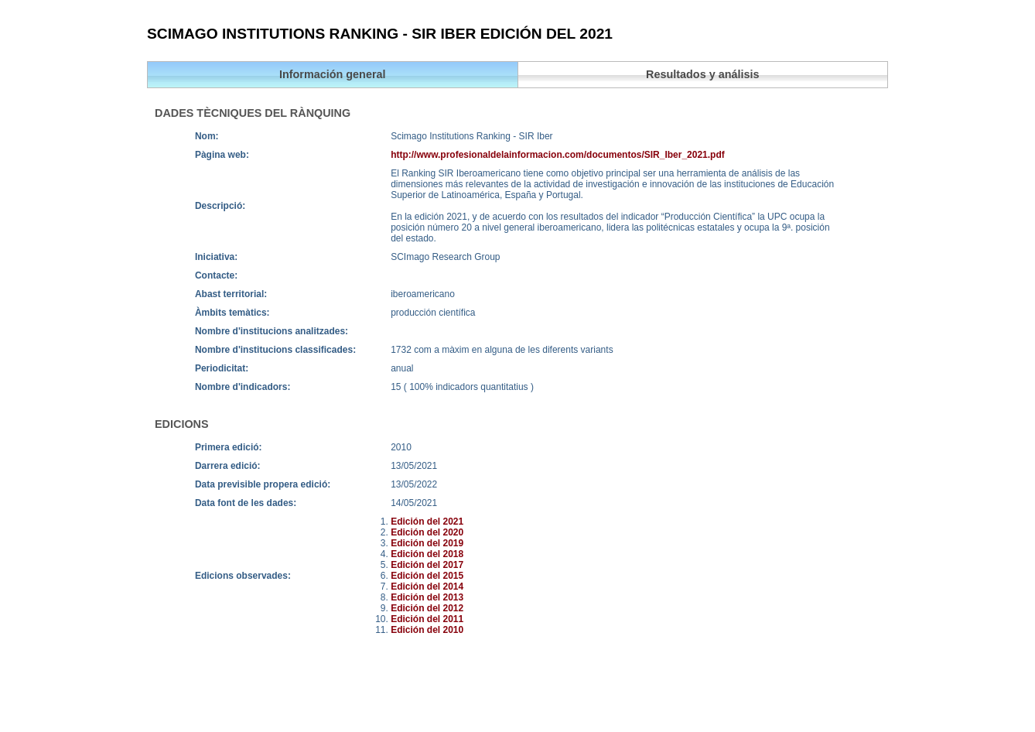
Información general (332, 74)
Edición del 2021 (427, 521)
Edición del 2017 (427, 564)
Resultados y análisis (702, 74)
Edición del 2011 (427, 619)
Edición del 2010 (427, 629)
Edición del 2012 (427, 608)
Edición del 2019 (427, 543)
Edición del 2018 (427, 554)
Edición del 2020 (427, 532)
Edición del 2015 (427, 575)
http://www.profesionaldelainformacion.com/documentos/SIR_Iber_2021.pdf (558, 154)
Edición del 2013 (427, 597)
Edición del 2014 (427, 586)
